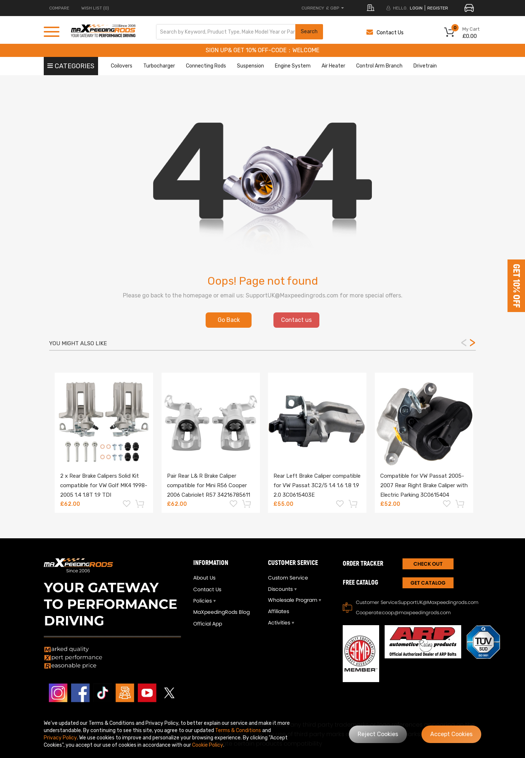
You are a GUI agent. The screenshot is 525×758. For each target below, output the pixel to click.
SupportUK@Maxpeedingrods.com (438, 602)
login (416, 8)
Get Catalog (428, 582)
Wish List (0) (95, 8)
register (437, 8)
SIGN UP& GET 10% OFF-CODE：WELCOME (262, 50)
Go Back (229, 319)
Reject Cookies (378, 734)
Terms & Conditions (238, 730)
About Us (204, 577)
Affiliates (278, 611)
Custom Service (288, 577)
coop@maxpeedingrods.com (416, 612)
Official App (207, 623)
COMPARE (59, 8)
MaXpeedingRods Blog (221, 612)
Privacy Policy (60, 738)
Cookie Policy (207, 745)
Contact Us (385, 33)
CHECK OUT (428, 563)
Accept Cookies (451, 734)
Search (309, 31)
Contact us (296, 319)
